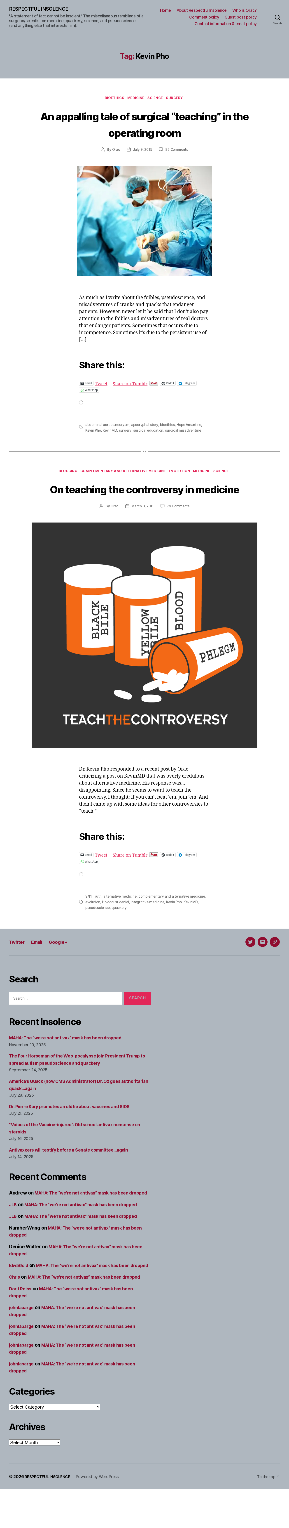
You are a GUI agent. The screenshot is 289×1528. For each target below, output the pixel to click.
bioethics (169, 425)
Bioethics (112, 99)
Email (40, 959)
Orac (115, 151)
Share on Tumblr (133, 384)
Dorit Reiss (21, 1327)
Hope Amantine (192, 425)
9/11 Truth (93, 914)
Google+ (65, 959)
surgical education (149, 431)
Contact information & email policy (226, 23)
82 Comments (177, 151)
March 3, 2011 (142, 524)
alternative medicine (121, 914)
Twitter (18, 959)
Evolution (181, 472)
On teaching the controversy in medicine (144, 498)
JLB (13, 1229)
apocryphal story (146, 425)
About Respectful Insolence (202, 10)
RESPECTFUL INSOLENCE (41, 9)
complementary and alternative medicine (174, 914)
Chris (15, 1308)
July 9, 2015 (142, 151)
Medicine (135, 99)
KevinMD (110, 431)
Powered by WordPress (101, 1515)
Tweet (102, 384)
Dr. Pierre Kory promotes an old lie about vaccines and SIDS (75, 1123)
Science (157, 99)
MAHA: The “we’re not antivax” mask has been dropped (71, 1055)
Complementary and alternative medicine (122, 472)
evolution (93, 919)
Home (165, 10)
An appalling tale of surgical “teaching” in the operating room (144, 125)
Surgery (178, 99)
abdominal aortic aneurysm (107, 425)
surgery (126, 431)
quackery (120, 925)
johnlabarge (22, 1346)
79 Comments (179, 524)
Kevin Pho (93, 431)
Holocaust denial (116, 919)
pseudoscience (98, 925)
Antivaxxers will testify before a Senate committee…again (74, 1167)
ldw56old (20, 1290)
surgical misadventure (184, 431)
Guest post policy (241, 17)
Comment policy (204, 17)
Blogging (64, 472)
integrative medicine (149, 919)
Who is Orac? (244, 10)
